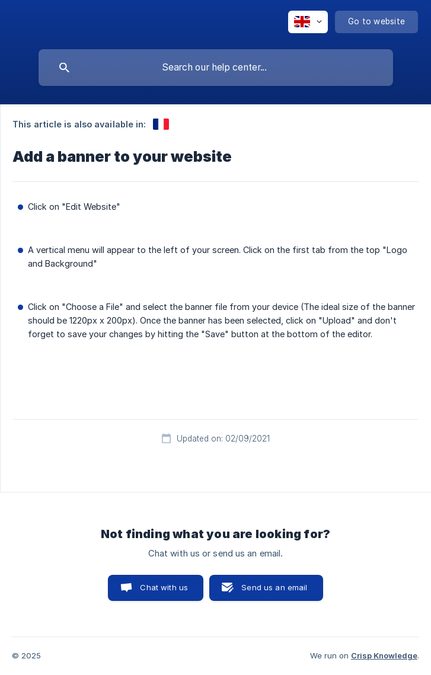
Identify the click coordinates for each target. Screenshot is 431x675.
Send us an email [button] (274, 587)
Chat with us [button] (164, 587)
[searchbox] (216, 67)
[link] (161, 124)
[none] (308, 22)
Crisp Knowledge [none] (384, 655)
